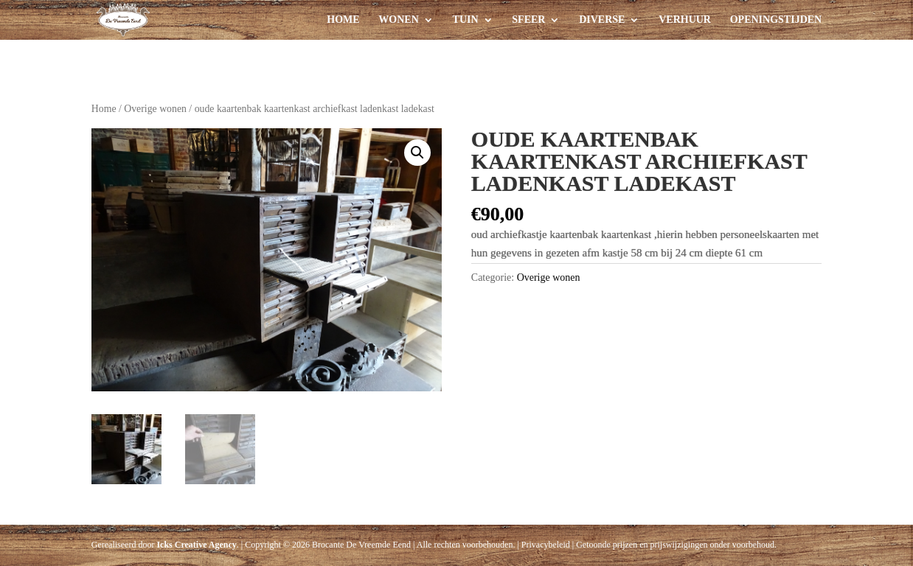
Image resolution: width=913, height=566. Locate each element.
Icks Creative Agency (196, 544)
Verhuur (685, 20)
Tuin (466, 20)
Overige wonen (155, 108)
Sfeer (528, 20)
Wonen (398, 20)
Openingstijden (776, 20)
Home (343, 20)
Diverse (602, 20)
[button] (417, 152)
